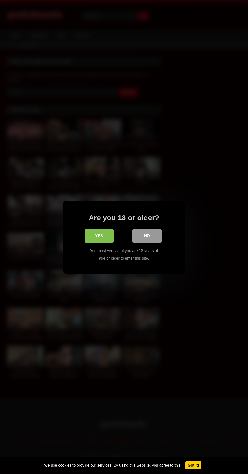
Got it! (193, 465)
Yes (99, 236)
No (147, 236)
